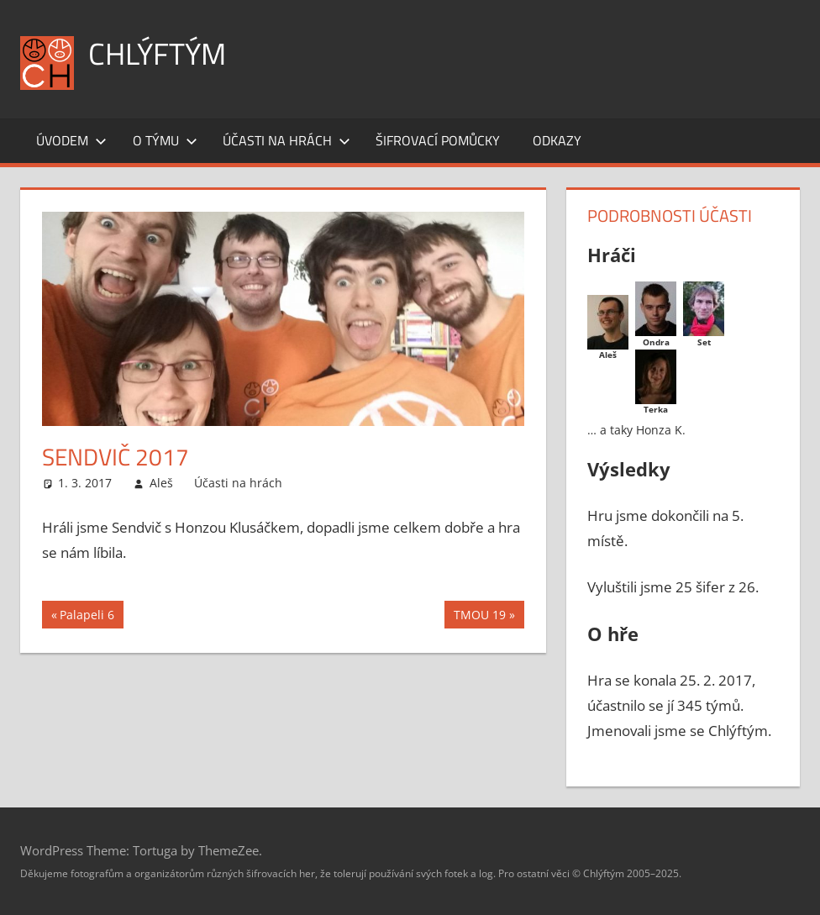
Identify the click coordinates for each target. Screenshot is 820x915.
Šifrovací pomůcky (438, 140)
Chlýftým (157, 53)
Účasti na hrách (286, 140)
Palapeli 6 (86, 616)
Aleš (161, 483)
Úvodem (71, 140)
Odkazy (557, 140)
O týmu (165, 140)
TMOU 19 (479, 616)
